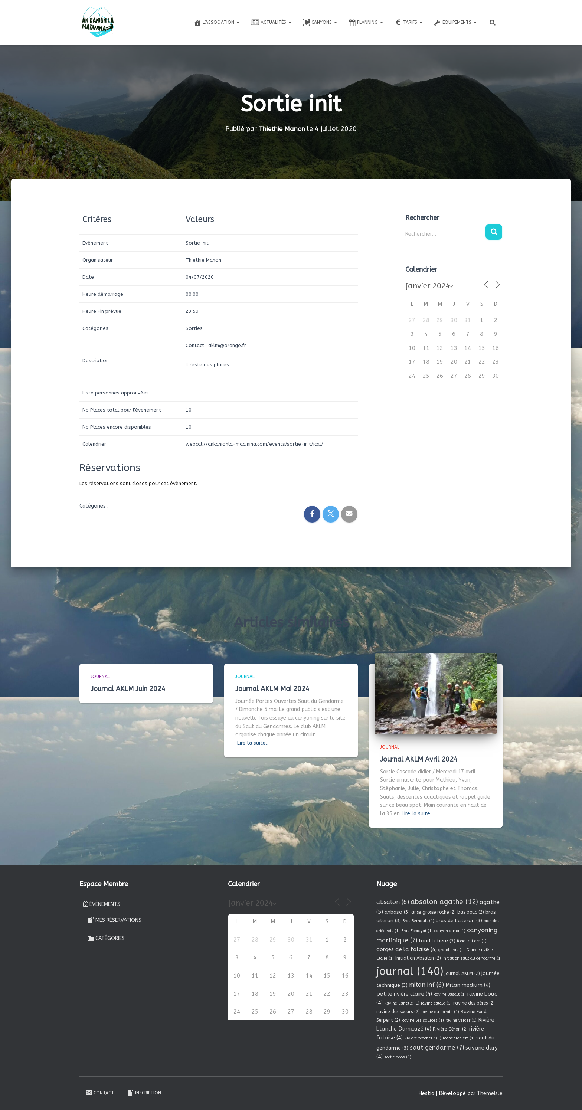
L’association (216, 22)
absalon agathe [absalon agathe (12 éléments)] (444, 902)
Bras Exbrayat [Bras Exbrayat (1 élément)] (417, 931)
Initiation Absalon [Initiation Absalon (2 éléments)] (418, 958)
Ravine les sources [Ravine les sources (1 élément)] (423, 1020)
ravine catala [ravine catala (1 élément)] (436, 1003)
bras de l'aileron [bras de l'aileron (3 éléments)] (459, 920)
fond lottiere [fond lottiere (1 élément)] (472, 941)
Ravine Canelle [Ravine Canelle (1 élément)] (401, 1003)
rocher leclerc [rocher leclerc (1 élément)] (459, 1038)
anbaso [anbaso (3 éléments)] (397, 912)
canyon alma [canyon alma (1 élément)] (449, 931)
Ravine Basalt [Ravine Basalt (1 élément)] (450, 994)
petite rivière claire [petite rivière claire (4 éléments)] (404, 994)
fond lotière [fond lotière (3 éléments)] (437, 940)
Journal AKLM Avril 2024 (419, 759)
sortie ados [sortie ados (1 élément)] (397, 1057)
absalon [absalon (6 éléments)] (392, 902)
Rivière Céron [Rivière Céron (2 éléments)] (450, 1029)
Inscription (144, 1092)
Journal (100, 676)
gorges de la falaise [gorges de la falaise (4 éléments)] (406, 949)
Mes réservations (114, 920)
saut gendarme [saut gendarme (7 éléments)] (437, 1047)
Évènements (101, 904)
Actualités (271, 22)
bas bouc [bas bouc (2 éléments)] (470, 912)
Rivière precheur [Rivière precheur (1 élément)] (422, 1038)
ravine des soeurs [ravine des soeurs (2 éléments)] (398, 1011)
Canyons (320, 22)
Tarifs (408, 22)
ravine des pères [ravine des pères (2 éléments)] (474, 1003)
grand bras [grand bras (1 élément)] (451, 949)
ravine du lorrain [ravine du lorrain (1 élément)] (440, 1011)
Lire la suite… (253, 743)
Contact (99, 1092)
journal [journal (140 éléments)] (409, 971)
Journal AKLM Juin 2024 (128, 689)
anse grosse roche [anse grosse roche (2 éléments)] (433, 912)
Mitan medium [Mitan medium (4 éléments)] (467, 985)
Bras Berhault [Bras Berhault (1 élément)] (418, 921)
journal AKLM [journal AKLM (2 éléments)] (462, 973)
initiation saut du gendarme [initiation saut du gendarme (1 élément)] (472, 958)
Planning (365, 22)
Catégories (106, 938)
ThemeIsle (490, 1093)
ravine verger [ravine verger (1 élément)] (461, 1020)
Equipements (455, 22)
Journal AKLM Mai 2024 (272, 689)
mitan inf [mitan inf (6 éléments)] (426, 984)
